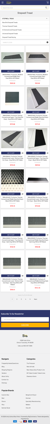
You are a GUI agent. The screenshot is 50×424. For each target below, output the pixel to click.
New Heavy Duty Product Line (36, 370)
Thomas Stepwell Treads (9, 26)
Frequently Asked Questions (10, 363)
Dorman (28, 398)
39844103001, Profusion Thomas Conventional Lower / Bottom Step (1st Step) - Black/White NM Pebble (37, 199)
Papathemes (25, 418)
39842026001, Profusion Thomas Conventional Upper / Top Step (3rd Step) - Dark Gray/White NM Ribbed (12, 240)
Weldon (28, 404)
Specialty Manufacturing (33, 401)
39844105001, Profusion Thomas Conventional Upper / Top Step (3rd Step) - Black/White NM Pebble (37, 158)
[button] (47, 42)
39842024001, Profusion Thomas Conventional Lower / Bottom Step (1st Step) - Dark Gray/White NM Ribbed (12, 281)
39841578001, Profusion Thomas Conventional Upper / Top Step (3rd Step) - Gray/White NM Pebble (12, 117)
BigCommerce (32, 416)
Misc (3, 404)
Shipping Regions (7, 370)
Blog (3, 366)
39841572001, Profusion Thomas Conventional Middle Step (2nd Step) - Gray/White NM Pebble (37, 117)
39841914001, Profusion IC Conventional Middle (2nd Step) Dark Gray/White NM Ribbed (37, 281)
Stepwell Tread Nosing (9, 37)
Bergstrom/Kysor (31, 395)
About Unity (5, 376)
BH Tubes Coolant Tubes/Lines (36, 373)
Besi (3, 398)
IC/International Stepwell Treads (12, 30)
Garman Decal (6, 408)
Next (36, 299)
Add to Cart (11, 71)
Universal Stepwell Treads (10, 33)
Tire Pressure (31, 363)
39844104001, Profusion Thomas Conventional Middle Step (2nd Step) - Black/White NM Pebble (12, 199)
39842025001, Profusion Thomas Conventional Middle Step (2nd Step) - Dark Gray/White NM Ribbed (37, 240)
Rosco (4, 401)
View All (28, 408)
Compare (22, 71)
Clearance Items (31, 376)
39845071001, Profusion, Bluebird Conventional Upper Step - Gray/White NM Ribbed (37, 76)
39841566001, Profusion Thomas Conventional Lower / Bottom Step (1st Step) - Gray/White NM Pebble (12, 158)
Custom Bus (5, 395)
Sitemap (4, 383)
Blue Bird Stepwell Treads (10, 22)
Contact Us (5, 379)
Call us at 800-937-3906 (25, 346)
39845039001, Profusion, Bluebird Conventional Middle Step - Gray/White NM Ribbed (12, 76)
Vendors (4, 373)
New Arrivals (30, 366)
